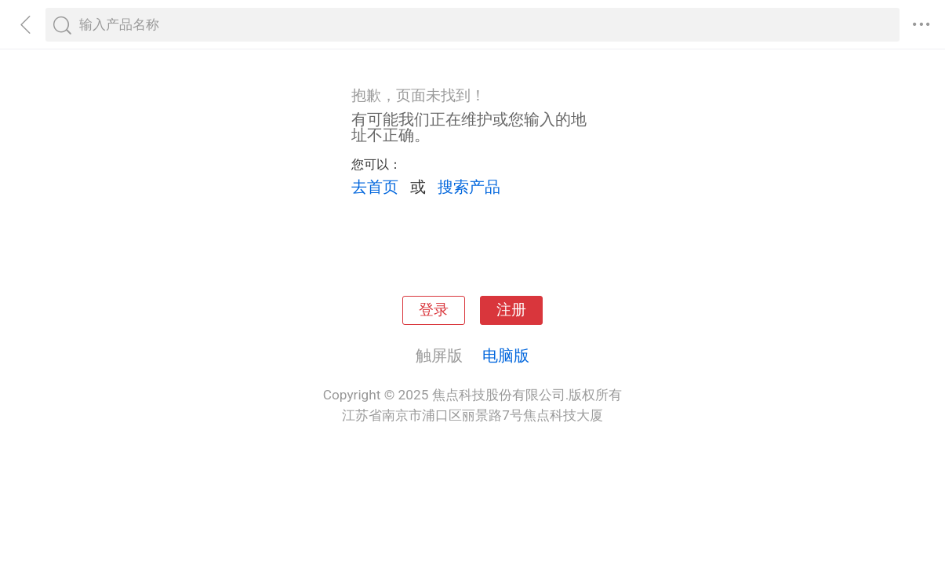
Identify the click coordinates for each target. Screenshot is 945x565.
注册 (511, 310)
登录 (434, 310)
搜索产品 (469, 186)
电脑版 (505, 355)
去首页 (374, 186)
